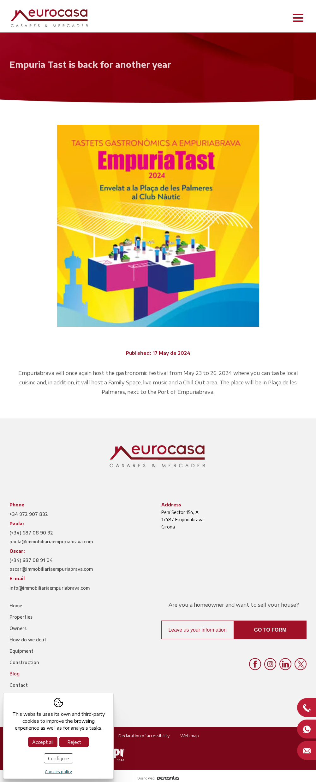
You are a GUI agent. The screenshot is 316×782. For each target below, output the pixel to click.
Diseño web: (158, 778)
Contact (18, 685)
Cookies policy (58, 771)
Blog (14, 673)
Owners (18, 628)
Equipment (21, 651)
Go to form (270, 630)
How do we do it (27, 639)
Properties (21, 617)
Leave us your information (198, 630)
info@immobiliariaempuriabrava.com (49, 588)
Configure (58, 758)
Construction (24, 662)
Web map (189, 735)
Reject (74, 742)
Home (15, 605)
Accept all (42, 742)
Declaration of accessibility (144, 735)
